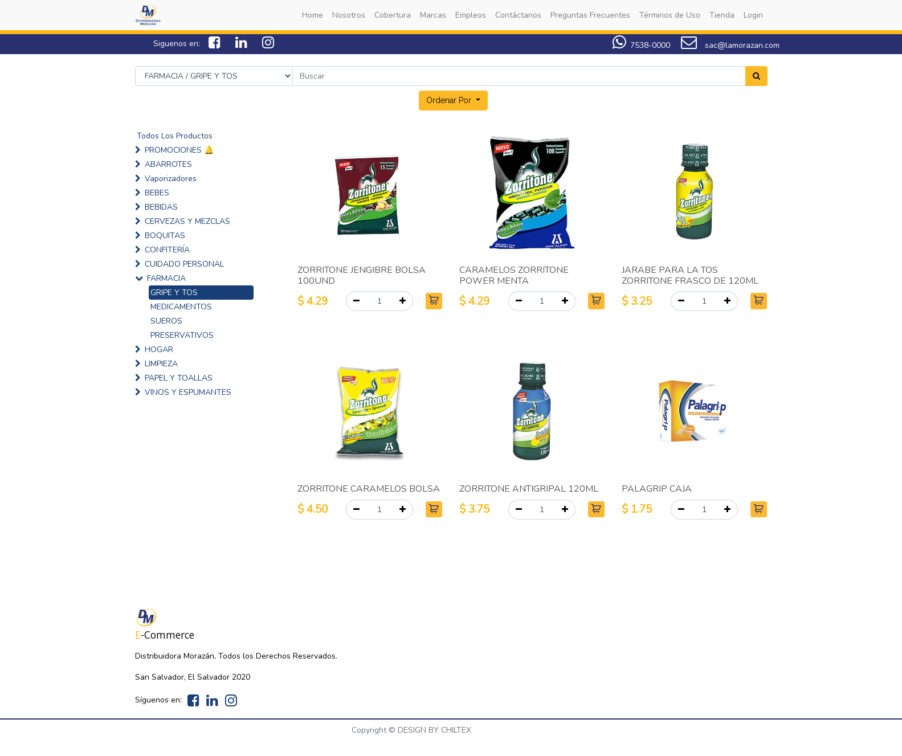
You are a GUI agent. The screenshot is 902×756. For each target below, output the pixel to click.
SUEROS (166, 321)
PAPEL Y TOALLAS (179, 378)
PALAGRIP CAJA (657, 489)
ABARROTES (168, 164)
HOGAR (159, 349)
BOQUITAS (165, 235)
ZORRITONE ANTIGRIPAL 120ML (528, 489)
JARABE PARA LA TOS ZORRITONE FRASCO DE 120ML (690, 275)
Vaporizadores (171, 178)
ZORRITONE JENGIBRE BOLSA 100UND (361, 275)
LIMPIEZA (161, 363)
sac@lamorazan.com (730, 45)
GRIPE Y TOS (174, 292)
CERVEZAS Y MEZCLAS (187, 221)
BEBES (157, 192)
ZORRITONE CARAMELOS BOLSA (368, 489)
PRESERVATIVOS (182, 335)
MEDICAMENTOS (181, 306)
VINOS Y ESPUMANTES (188, 392)
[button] (453, 101)
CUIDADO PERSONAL (184, 264)
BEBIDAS (161, 207)
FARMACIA (166, 278)
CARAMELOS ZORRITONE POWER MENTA (514, 275)
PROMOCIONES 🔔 (179, 150)
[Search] (756, 76)
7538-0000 (641, 45)
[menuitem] (312, 15)
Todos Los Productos (175, 135)
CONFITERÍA (167, 249)
